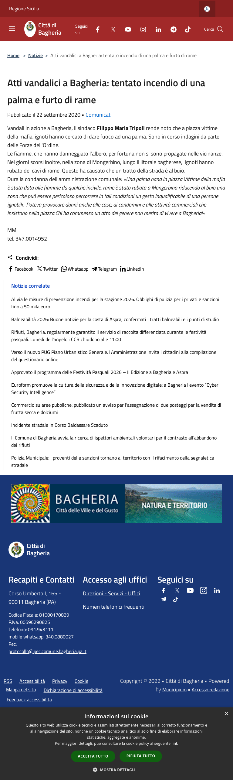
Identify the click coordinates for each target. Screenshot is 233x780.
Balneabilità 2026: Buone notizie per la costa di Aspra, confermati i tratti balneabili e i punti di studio (115, 319)
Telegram (104, 268)
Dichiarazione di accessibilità (73, 690)
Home (13, 55)
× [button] (226, 714)
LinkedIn (131, 268)
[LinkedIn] (156, 29)
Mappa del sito (21, 689)
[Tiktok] (185, 29)
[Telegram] (171, 29)
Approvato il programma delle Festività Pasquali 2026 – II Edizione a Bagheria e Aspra (99, 372)
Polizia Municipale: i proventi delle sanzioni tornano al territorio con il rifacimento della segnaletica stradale (112, 461)
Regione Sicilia (24, 8)
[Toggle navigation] (12, 28)
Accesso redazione (210, 689)
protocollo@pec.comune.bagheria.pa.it (47, 651)
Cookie (81, 681)
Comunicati (99, 115)
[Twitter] (110, 29)
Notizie (35, 55)
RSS (8, 681)
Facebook (20, 268)
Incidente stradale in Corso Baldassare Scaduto (59, 425)
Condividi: (23, 258)
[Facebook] (95, 29)
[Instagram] (141, 29)
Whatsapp (74, 268)
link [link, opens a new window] (175, 743)
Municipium (174, 689)
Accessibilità (32, 681)
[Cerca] (220, 29)
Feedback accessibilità (29, 699)
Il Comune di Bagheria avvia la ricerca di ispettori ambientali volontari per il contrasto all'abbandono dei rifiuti (114, 441)
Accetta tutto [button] (93, 756)
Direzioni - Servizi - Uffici (111, 593)
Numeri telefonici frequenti (113, 607)
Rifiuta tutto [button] (141, 755)
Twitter (47, 268)
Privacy (59, 681)
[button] (116, 770)
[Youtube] (126, 29)
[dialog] (116, 743)
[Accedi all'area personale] (207, 9)
